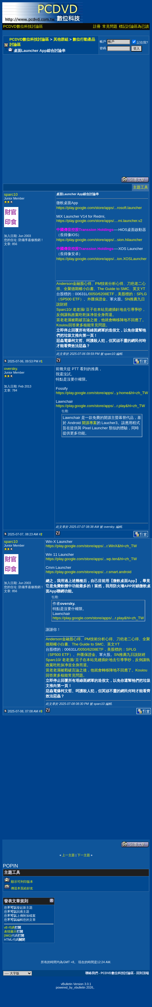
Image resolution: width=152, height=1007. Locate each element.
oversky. (11, 368)
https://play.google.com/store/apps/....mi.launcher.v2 (99, 221)
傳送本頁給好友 (22, 888)
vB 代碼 (9, 927)
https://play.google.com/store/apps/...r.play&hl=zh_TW (100, 406)
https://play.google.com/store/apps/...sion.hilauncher (99, 240)
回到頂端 (142, 973)
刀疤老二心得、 (129, 639)
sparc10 (11, 194)
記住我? (140, 42)
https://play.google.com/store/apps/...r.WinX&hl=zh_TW (91, 546)
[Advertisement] (54, 110)
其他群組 (60, 39)
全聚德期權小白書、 (80, 289)
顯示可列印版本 (22, 881)
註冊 (97, 26)
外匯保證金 (96, 299)
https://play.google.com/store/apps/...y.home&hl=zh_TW (102, 393)
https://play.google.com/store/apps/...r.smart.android (88, 572)
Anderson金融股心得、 (75, 283)
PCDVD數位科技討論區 (23, 26)
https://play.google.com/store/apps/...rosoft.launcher (99, 208)
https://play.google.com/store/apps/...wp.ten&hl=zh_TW (91, 559)
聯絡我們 (91, 973)
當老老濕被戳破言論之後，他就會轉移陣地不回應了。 (101, 320)
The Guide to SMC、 (115, 289)
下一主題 (83, 855)
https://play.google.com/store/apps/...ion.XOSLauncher (101, 259)
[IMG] (7, 935)
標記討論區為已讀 (134, 26)
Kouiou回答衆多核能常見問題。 (82, 325)
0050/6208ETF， (103, 294)
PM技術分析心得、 (111, 283)
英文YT (139, 289)
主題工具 (140, 187)
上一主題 (68, 855)
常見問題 (109, 26)
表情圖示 (10, 931)
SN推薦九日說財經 (130, 654)
